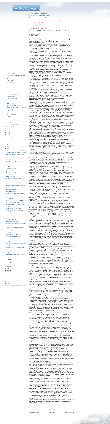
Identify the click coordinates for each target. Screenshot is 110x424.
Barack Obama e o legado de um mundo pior (15, 200)
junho (8, 148)
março (8, 266)
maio (8, 262)
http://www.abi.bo (10, 96)
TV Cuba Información (11, 112)
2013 (6, 134)
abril (8, 264)
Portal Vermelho (10, 80)
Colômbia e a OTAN (10, 215)
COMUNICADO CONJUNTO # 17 (13, 208)
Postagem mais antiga (69, 412)
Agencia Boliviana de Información (14, 105)
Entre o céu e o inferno (11, 213)
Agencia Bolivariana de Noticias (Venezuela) (16, 107)
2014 (6, 132)
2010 (6, 277)
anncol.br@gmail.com (8, 122)
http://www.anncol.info (11, 70)
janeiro (8, 270)
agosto (8, 144)
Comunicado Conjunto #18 (12, 170)
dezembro (9, 136)
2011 (6, 275)
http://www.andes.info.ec (12, 98)
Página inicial (52, 412)
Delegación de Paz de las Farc (13, 92)
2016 (6, 128)
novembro (9, 138)
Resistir (8, 78)
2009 (6, 279)
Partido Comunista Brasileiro (13, 84)
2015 (6, 130)
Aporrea (8, 101)
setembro (9, 142)
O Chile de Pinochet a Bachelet (12, 221)
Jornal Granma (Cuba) (11, 114)
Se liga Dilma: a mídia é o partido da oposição (15, 202)
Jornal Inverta (10, 82)
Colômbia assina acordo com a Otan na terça (15, 176)
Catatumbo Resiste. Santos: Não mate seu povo (16, 152)
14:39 (32, 407)
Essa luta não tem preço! (11, 189)
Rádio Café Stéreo (10, 103)
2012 (6, 273)
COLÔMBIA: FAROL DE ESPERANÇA (15, 150)
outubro (8, 140)
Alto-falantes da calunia (11, 191)
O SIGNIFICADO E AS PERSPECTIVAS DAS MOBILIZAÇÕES (50, 30)
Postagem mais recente (34, 412)
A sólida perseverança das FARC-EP (13, 234)
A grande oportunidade (11, 168)
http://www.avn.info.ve (11, 100)
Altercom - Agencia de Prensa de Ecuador (15, 109)
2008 (6, 281)
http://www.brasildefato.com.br (13, 94)
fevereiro (9, 268)
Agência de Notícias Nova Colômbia (14, 110)
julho (8, 146)
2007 (6, 283)
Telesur (8, 116)
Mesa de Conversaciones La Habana (14, 91)
